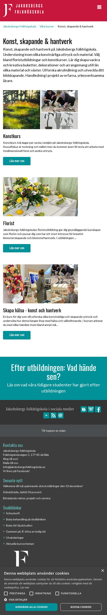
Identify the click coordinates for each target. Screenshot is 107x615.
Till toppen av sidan (53, 430)
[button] (53, 599)
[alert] (53, 590)
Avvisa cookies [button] (80, 607)
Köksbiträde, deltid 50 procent (22, 492)
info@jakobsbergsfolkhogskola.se (24, 467)
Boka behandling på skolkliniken (26, 519)
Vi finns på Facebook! (16, 471)
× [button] (102, 570)
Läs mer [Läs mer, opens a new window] (25, 587)
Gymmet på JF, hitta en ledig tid (26, 531)
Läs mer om (16, 161)
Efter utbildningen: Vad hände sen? (53, 372)
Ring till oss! (10, 458)
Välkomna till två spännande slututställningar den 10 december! (43, 486)
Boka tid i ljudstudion (19, 525)
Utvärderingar (15, 537)
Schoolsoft (13, 513)
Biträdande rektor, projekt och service (27, 498)
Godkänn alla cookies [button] (31, 607)
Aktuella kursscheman (20, 543)
